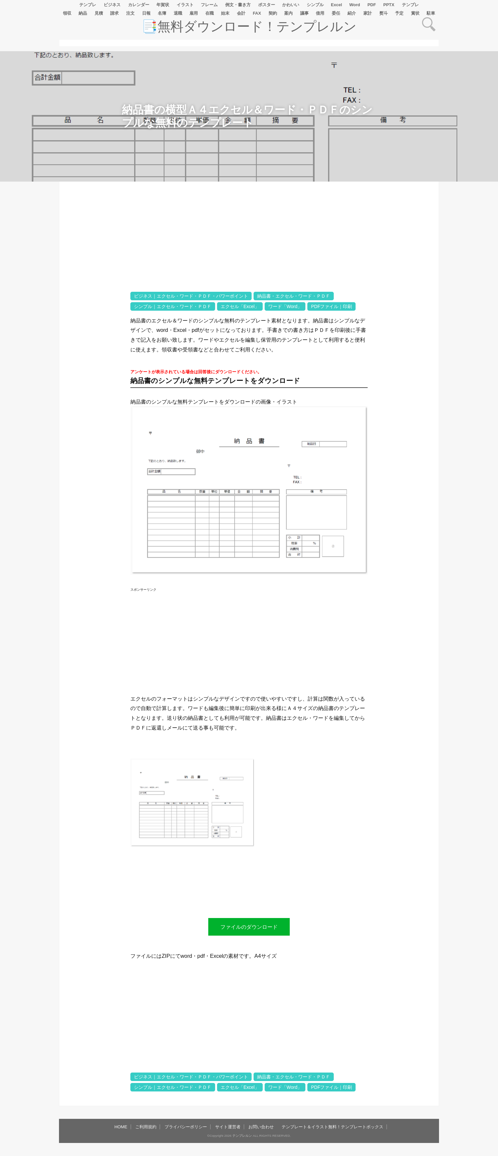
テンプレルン (242, 1135)
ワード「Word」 (285, 306)
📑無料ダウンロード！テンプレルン (249, 26)
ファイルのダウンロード (249, 927)
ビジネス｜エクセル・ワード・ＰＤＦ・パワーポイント (191, 296)
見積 (99, 13)
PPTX (388, 4)
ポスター (266, 4)
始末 (225, 13)
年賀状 (162, 4)
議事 (304, 13)
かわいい (290, 4)
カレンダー (138, 4)
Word (354, 4)
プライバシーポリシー (186, 1126)
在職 (209, 13)
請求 (114, 13)
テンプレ (87, 4)
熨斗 (383, 13)
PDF (371, 4)
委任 (336, 13)
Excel (336, 4)
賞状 (415, 13)
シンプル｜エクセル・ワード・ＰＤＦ (173, 306)
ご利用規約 (145, 1126)
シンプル (315, 4)
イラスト (185, 4)
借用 (320, 13)
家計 (367, 13)
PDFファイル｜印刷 (331, 306)
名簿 (162, 13)
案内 (288, 13)
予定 (399, 13)
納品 (83, 13)
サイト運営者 (228, 1126)
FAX (257, 13)
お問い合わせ (261, 1126)
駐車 (431, 13)
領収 (67, 13)
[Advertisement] (94, 386)
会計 (241, 13)
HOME (120, 1126)
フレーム (209, 4)
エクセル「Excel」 (240, 306)
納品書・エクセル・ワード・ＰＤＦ (293, 296)
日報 (146, 13)
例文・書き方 (238, 4)
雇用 (193, 13)
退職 (178, 13)
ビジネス (112, 4)
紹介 (351, 13)
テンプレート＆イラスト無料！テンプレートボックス (332, 1126)
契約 (273, 13)
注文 (130, 13)
